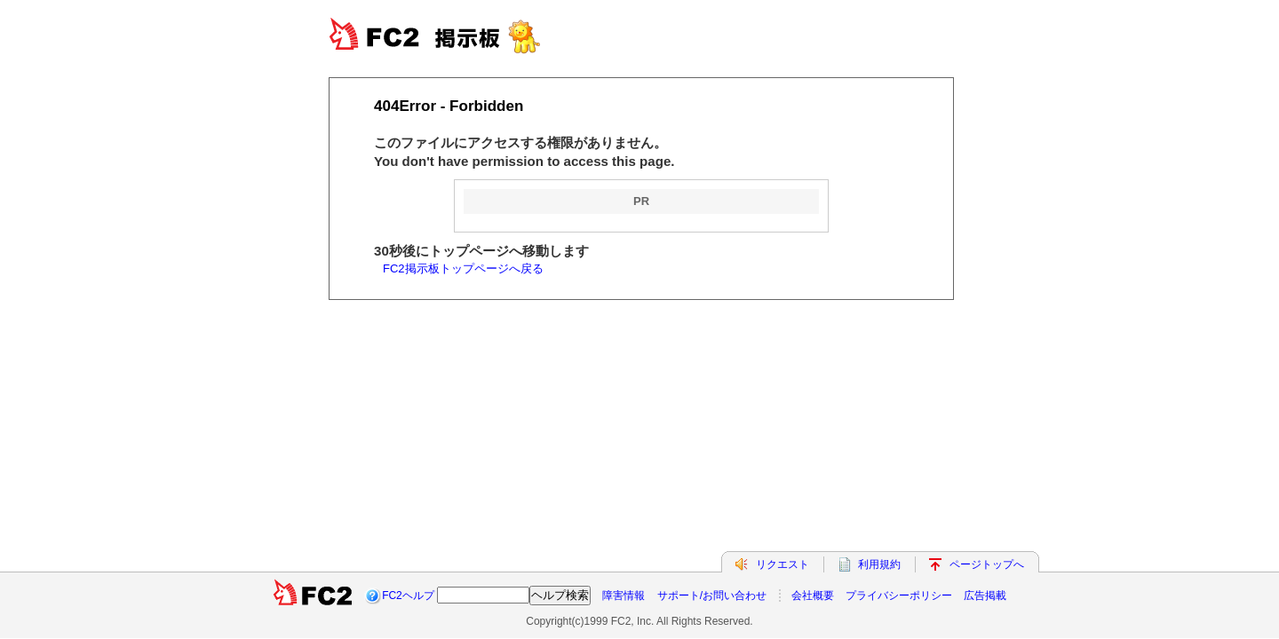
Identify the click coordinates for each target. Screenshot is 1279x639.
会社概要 (812, 595)
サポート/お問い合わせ (712, 595)
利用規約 (879, 564)
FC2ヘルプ (408, 595)
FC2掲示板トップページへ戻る (463, 268)
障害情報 (623, 595)
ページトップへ (986, 564)
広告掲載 (985, 595)
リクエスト (782, 564)
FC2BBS (453, 35)
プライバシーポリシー (899, 595)
